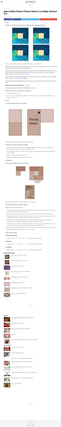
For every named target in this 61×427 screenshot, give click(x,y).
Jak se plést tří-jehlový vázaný (17, 323)
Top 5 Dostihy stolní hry (16, 383)
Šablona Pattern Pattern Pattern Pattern (19, 260)
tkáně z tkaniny (25, 74)
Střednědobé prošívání (8, 8)
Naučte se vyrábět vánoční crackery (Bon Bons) (21, 366)
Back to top (30, 421)
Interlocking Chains (18, 78)
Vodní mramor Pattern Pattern (17, 265)
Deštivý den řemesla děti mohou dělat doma (20, 328)
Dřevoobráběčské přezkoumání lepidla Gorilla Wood (22, 317)
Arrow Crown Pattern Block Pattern (18, 255)
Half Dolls (13, 334)
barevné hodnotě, (42, 95)
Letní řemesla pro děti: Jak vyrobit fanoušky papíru (22, 377)
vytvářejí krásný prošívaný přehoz (36, 72)
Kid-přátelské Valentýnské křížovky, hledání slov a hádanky (23, 372)
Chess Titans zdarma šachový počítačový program (22, 358)
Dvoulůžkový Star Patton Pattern (18, 282)
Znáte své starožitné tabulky (17, 352)
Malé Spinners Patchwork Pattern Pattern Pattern (21, 287)
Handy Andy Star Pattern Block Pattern (19, 276)
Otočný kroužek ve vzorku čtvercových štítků (20, 271)
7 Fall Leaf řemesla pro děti (17, 347)
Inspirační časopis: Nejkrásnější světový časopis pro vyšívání (24, 339)
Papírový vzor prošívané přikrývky (18, 293)
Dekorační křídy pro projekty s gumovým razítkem (21, 361)
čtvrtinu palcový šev (20, 151)
